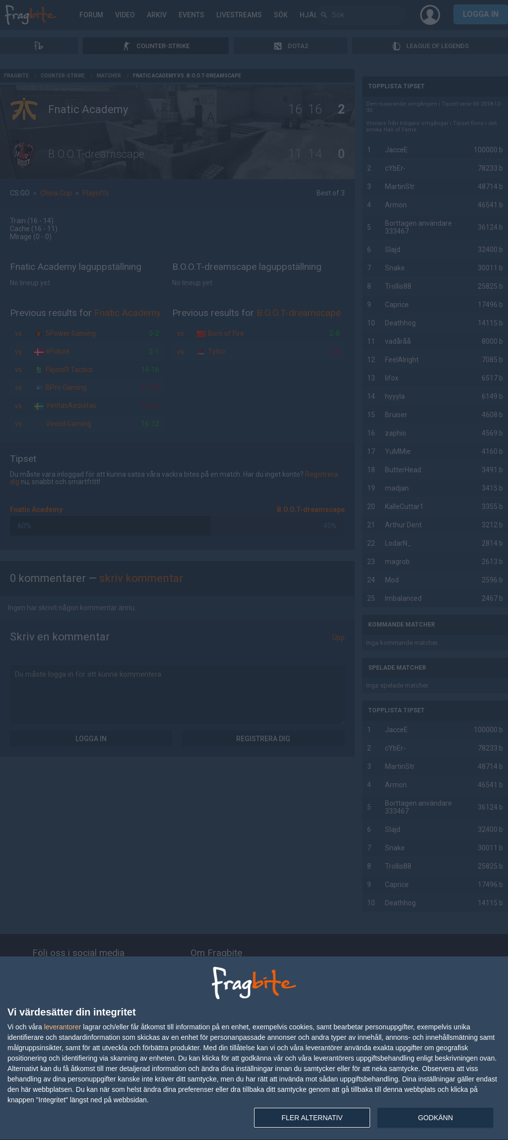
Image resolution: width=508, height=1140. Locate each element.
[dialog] (254, 1048)
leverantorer (62, 1026)
